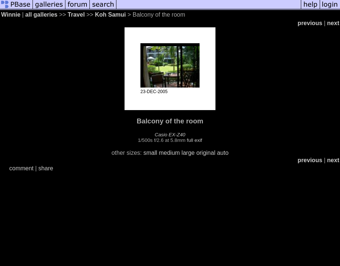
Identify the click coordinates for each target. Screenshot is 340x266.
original (205, 153)
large (188, 153)
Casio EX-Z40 (170, 134)
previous (310, 23)
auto (222, 153)
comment (21, 168)
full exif (194, 140)
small (150, 153)
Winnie (10, 14)
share (45, 168)
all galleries (41, 14)
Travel (76, 14)
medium (169, 153)
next (333, 23)
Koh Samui (110, 14)
